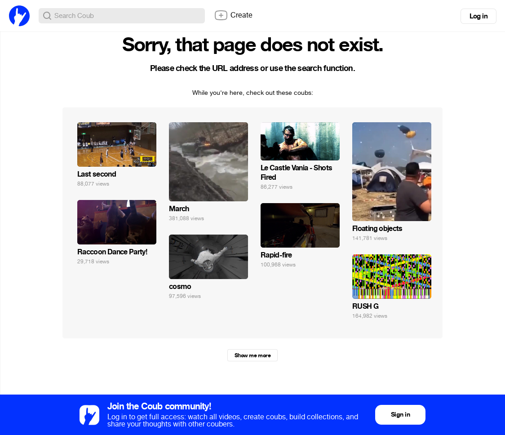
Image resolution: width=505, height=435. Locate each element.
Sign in (400, 414)
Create (233, 15)
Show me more (252, 355)
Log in (478, 16)
